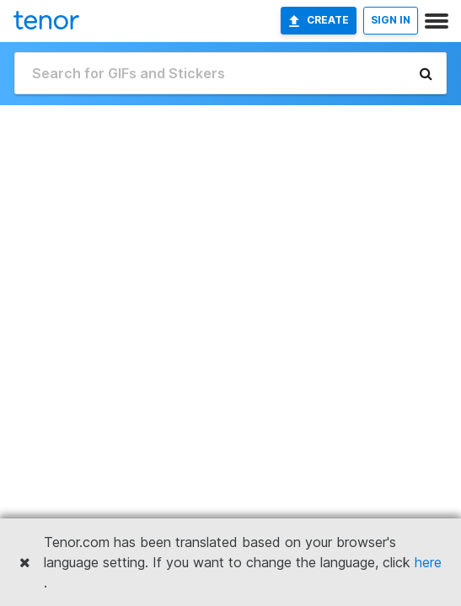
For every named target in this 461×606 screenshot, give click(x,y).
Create (318, 20)
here (428, 562)
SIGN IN (390, 19)
